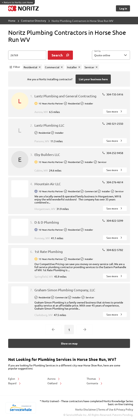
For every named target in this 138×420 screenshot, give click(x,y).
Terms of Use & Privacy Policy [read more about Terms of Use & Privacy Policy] (115, 409)
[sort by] (116, 55)
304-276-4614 (112, 182)
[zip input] (27, 55)
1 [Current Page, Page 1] (69, 330)
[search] (60, 55)
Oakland (54, 383)
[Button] (123, 8)
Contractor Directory (33, 20)
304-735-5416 (112, 94)
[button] (111, 55)
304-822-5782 (112, 250)
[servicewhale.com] (21, 408)
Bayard (14, 383)
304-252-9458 (112, 153)
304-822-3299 (112, 220)
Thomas (94, 378)
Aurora (53, 378)
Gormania (95, 383)
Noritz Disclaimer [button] (86, 409)
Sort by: (97, 51)
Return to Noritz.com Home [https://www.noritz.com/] (17, 2)
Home (11, 20)
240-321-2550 (112, 123)
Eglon (14, 378)
